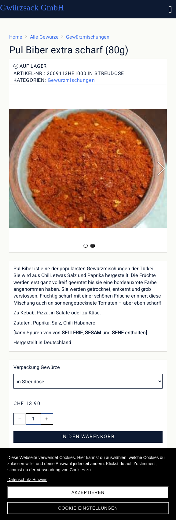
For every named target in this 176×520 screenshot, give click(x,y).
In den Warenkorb (88, 436)
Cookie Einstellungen (88, 508)
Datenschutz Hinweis (27, 479)
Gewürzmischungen (71, 80)
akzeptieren (88, 492)
